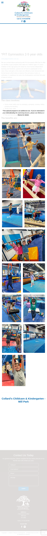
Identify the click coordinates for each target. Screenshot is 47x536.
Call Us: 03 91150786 (23, 18)
